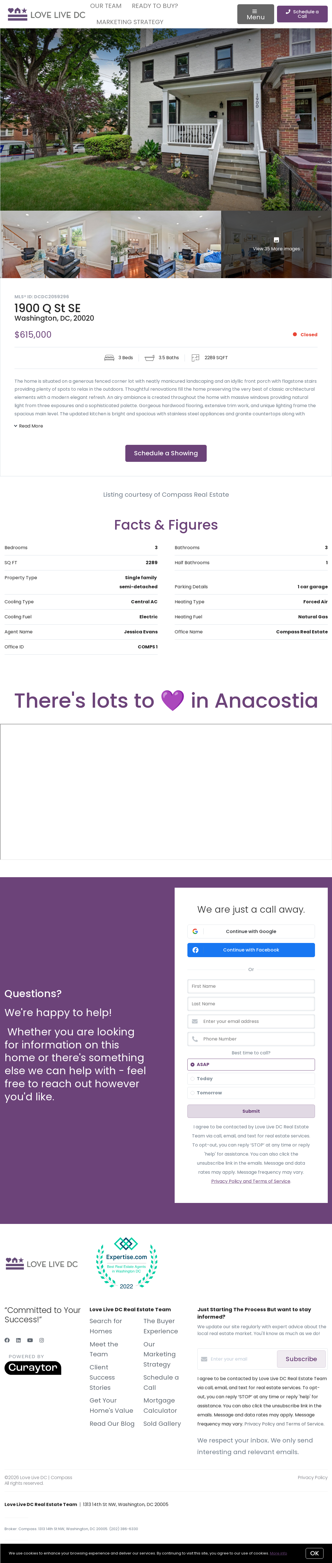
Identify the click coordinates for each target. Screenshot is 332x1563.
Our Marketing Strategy (159, 1355)
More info (278, 1553)
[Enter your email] (242, 1360)
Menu (255, 16)
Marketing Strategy (129, 22)
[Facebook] (7, 1340)
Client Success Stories (102, 1378)
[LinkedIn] (18, 1340)
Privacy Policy (313, 1478)
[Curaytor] (33, 1374)
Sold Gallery (162, 1424)
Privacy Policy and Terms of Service (250, 1182)
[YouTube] (30, 1340)
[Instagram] (41, 1340)
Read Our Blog (112, 1424)
